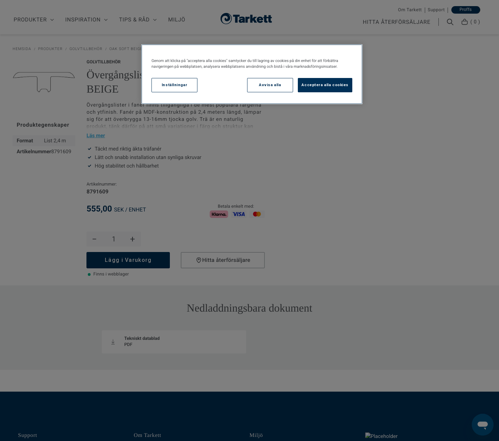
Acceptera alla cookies (325, 84)
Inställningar (174, 84)
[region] (252, 74)
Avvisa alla (270, 84)
